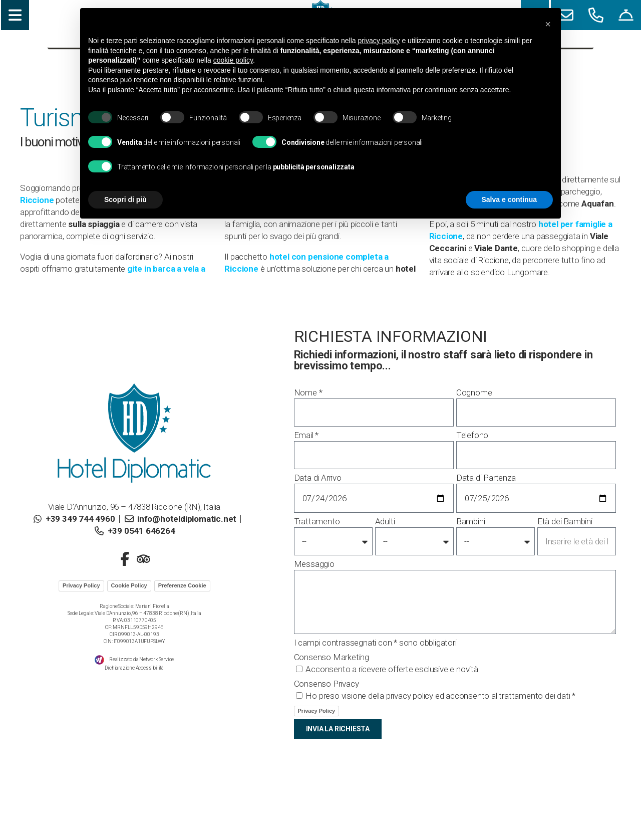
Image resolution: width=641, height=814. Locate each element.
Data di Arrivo (318, 478)
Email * (306, 435)
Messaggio (314, 564)
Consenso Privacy (326, 684)
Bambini (470, 521)
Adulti (385, 521)
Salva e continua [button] (509, 199)
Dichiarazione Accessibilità (134, 668)
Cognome (474, 392)
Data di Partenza (486, 478)
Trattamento (317, 521)
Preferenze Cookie (182, 585)
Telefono (472, 435)
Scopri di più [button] (125, 199)
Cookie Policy (129, 585)
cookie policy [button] (233, 60)
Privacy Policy (81, 585)
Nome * (308, 392)
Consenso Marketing (331, 657)
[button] (548, 24)
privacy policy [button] (379, 41)
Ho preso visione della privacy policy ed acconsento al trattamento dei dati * (440, 696)
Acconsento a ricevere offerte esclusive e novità (391, 669)
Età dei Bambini (564, 521)
